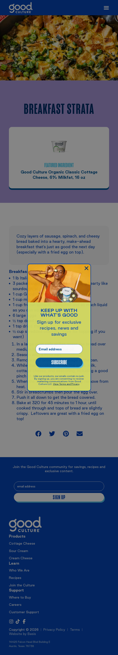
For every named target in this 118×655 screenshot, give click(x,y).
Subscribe (59, 362)
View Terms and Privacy (66, 384)
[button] (86, 268)
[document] (59, 327)
